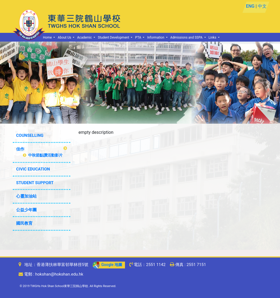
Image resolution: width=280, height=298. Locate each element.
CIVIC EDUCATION (33, 169)
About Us (65, 37)
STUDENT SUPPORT (35, 182)
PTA (138, 37)
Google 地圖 (107, 264)
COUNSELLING (29, 135)
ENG (250, 6)
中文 (262, 6)
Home (47, 37)
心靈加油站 (26, 196)
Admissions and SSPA (186, 37)
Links (213, 37)
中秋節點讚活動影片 (43, 155)
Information (156, 37)
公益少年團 (26, 209)
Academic (84, 37)
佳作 (20, 149)
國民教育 (24, 223)
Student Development (114, 37)
